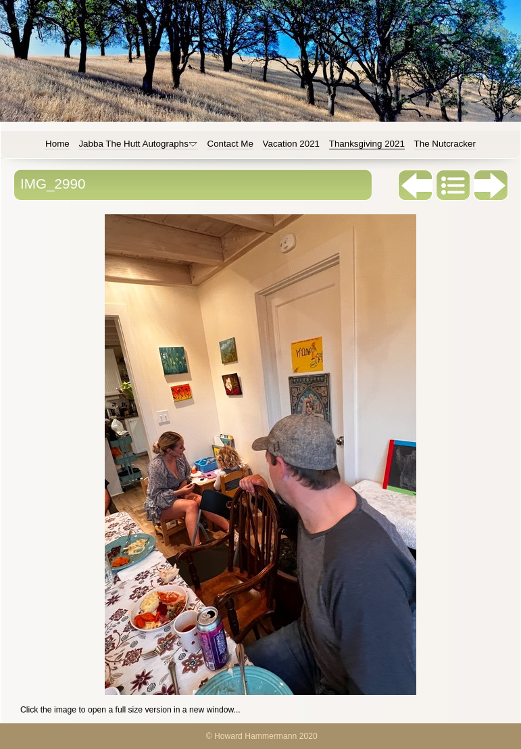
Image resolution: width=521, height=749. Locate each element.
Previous (415, 185)
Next (491, 185)
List (453, 185)
